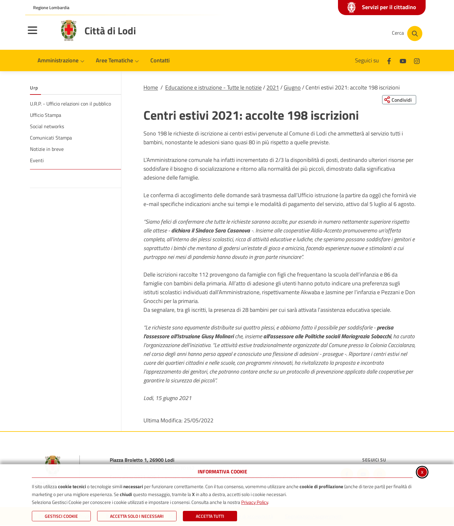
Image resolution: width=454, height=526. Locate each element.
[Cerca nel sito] (407, 33)
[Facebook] (389, 60)
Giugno (292, 87)
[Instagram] (417, 60)
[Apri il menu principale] (40, 34)
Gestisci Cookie (61, 516)
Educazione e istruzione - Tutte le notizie (213, 87)
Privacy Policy (254, 502)
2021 (272, 87)
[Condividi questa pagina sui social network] (398, 100)
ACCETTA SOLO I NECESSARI (137, 516)
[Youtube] (403, 60)
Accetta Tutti (210, 516)
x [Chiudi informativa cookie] (422, 471)
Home (150, 87)
